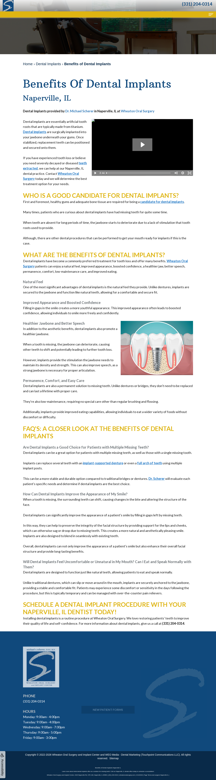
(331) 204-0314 (34, 701)
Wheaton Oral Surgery (137, 111)
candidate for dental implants (162, 202)
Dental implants (34, 132)
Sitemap (113, 758)
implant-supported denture (103, 463)
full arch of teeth (149, 463)
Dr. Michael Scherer (79, 111)
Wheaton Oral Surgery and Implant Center (75, 754)
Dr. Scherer (157, 479)
